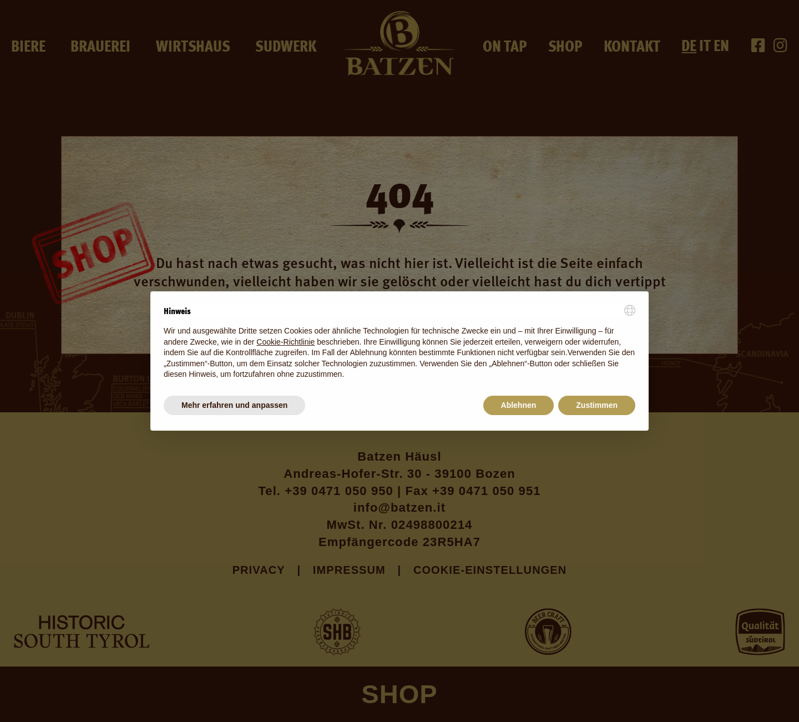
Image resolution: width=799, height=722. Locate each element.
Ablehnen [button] (519, 405)
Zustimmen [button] (597, 405)
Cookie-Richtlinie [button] (285, 341)
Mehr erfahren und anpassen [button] (234, 405)
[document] (399, 342)
